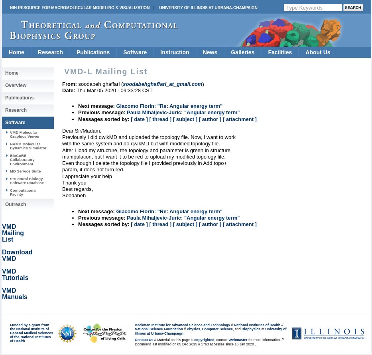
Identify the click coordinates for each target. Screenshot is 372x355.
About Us (317, 52)
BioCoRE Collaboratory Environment (22, 159)
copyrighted (204, 340)
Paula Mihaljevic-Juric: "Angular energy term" (183, 112)
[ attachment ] (240, 119)
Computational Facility (23, 192)
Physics (193, 329)
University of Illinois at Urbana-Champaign (208, 8)
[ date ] (139, 119)
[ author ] (210, 119)
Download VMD (17, 255)
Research (50, 52)
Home (16, 52)
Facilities (280, 52)
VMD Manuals (15, 293)
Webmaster (237, 340)
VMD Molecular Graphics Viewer (24, 134)
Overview (15, 85)
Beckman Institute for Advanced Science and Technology (182, 325)
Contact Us (144, 340)
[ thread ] (160, 119)
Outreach (15, 204)
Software (135, 52)
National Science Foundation (159, 329)
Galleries (242, 52)
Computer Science (217, 329)
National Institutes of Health (257, 325)
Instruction (174, 52)
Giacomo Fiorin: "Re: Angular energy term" (169, 106)
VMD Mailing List (13, 233)
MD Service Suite (25, 171)
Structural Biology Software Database (27, 181)
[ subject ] (185, 119)
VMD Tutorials (15, 274)
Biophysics (251, 329)
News (210, 52)
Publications (93, 52)
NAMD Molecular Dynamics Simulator (28, 146)
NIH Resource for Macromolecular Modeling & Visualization (80, 8)
